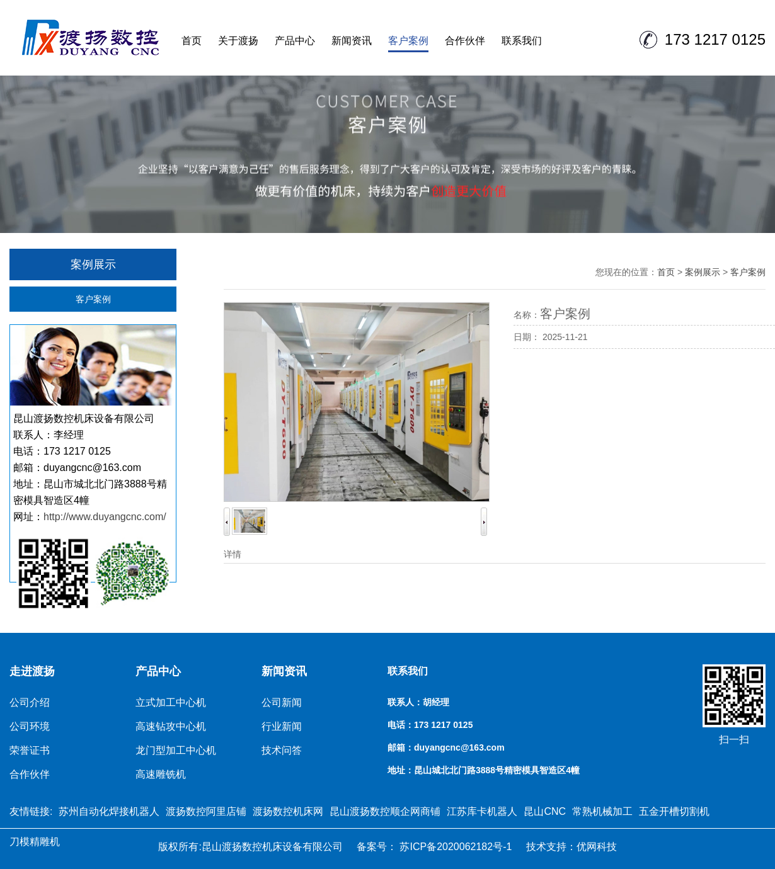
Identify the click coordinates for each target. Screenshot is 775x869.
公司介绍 (29, 702)
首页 (191, 40)
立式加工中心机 (170, 702)
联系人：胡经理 (418, 702)
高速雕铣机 (160, 774)
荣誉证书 (29, 750)
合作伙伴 (465, 40)
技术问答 (281, 750)
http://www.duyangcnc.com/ (104, 516)
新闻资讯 (351, 40)
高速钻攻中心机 (170, 726)
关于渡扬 (238, 40)
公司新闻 (281, 702)
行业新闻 (281, 726)
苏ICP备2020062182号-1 (454, 846)
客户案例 (408, 40)
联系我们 (522, 40)
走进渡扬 (32, 671)
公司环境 (29, 726)
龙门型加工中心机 (175, 750)
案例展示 (702, 272)
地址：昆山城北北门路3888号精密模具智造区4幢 (484, 770)
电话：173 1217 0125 (430, 725)
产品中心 (295, 40)
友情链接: (30, 811)
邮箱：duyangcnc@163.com (446, 747)
